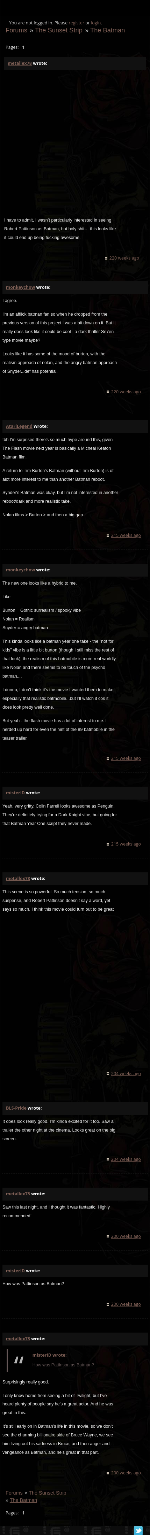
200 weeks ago (126, 1236)
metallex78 (20, 63)
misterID (15, 793)
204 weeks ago (126, 1074)
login (96, 23)
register (77, 23)
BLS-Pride (16, 1108)
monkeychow (20, 287)
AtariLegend (19, 426)
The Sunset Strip (59, 30)
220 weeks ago (124, 258)
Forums (16, 30)
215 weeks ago (126, 535)
